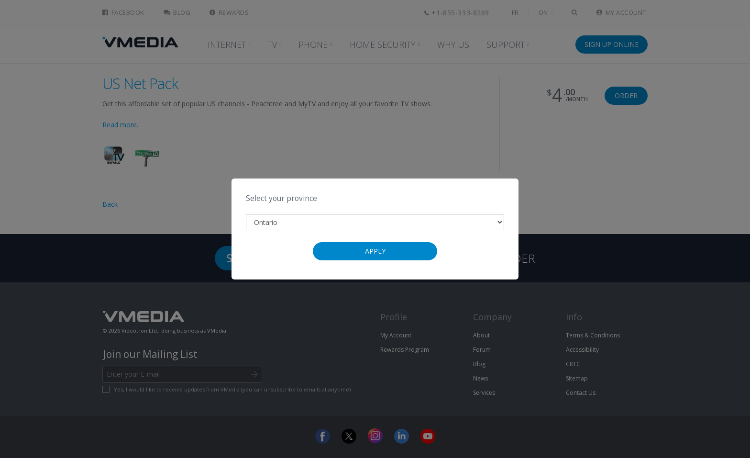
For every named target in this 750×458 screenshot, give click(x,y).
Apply (375, 251)
